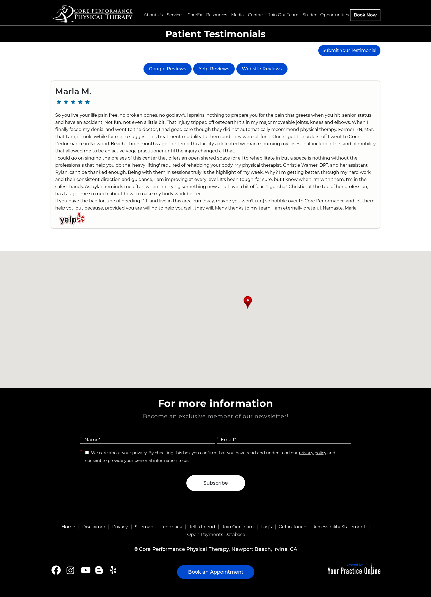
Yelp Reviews (214, 68)
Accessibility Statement (339, 526)
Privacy (120, 526)
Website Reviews (262, 68)
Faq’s (266, 526)
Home (68, 526)
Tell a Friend (202, 526)
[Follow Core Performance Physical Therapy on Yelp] (114, 570)
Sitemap (144, 526)
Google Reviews (167, 68)
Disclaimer (93, 526)
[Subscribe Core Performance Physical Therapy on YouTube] (85, 570)
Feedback (171, 526)
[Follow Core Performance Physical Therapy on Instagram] (70, 570)
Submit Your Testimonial (349, 50)
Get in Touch (292, 526)
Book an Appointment (215, 572)
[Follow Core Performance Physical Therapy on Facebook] (56, 570)
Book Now (365, 15)
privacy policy (312, 452)
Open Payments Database (216, 534)
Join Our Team (238, 526)
